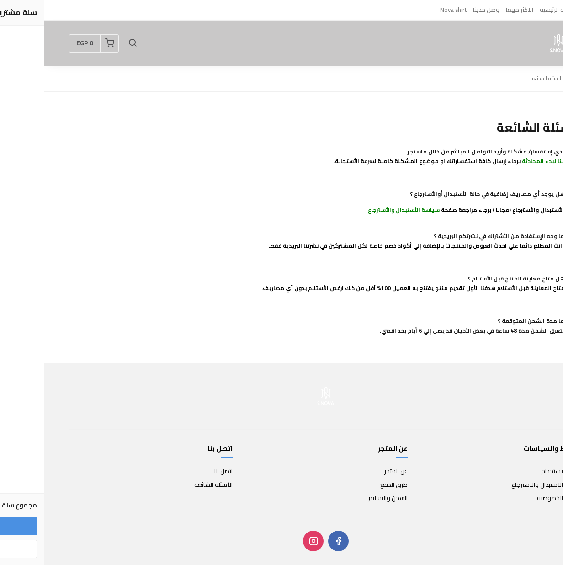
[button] (88, 43)
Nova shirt (409, 9)
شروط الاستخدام (517, 471)
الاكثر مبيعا (475, 9)
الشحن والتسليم (343, 498)
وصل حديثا (442, 9)
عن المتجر (351, 471)
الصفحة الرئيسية (515, 9)
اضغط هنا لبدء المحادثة (508, 161)
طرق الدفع (349, 485)
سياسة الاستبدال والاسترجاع (502, 485)
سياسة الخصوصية (515, 498)
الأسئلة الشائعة (169, 485)
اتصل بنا (179, 471)
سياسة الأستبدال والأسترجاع (359, 210)
